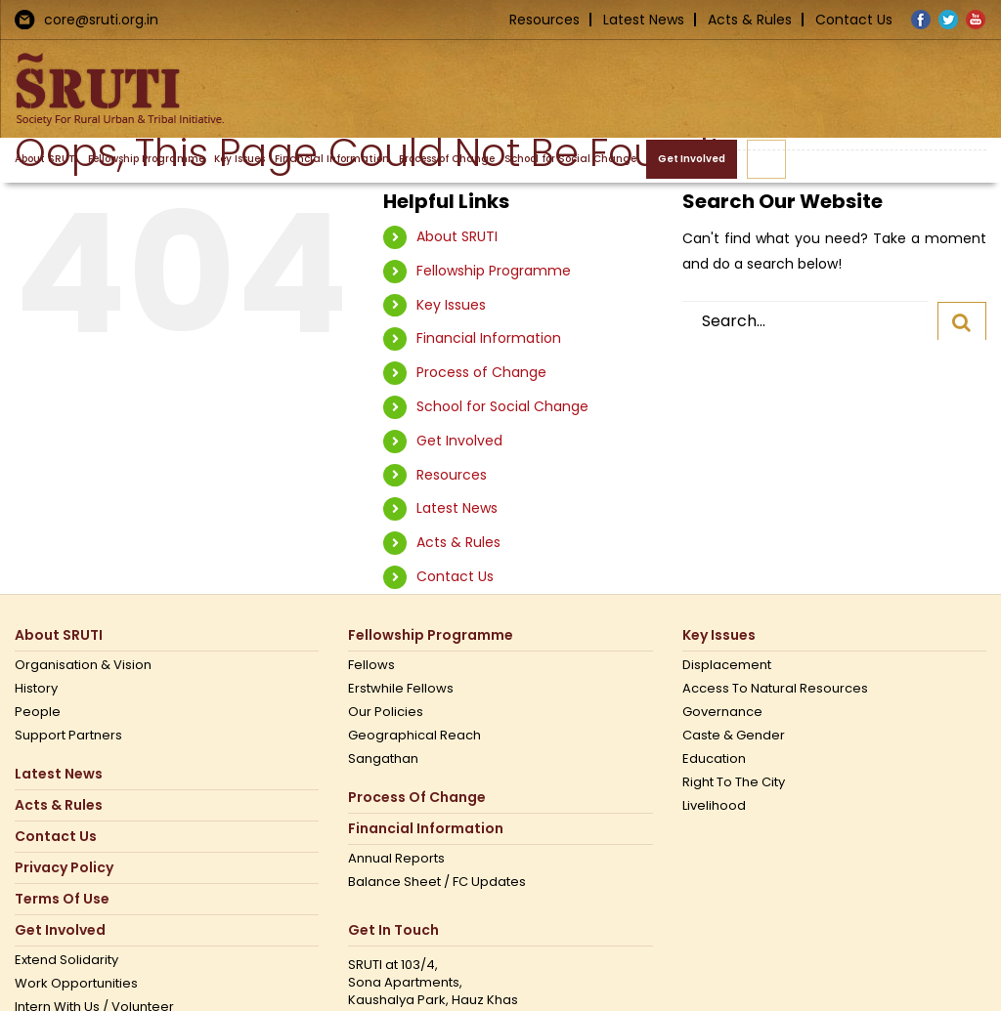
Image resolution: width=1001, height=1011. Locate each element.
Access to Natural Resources (775, 688)
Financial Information (488, 338)
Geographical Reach (414, 735)
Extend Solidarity (66, 960)
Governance (722, 712)
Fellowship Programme (493, 270)
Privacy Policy (64, 868)
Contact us (56, 836)
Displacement (726, 665)
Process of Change (481, 372)
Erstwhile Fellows (401, 688)
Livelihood (714, 806)
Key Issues (451, 305)
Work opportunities (76, 983)
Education (714, 759)
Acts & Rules (750, 19)
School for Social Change (502, 406)
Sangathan (383, 759)
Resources (544, 19)
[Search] (961, 321)
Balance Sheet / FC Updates (437, 882)
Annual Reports (396, 858)
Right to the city (733, 782)
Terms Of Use (62, 899)
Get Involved (459, 440)
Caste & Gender (733, 735)
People (38, 712)
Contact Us (853, 19)
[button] (766, 159)
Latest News (643, 19)
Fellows (371, 665)
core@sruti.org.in (101, 19)
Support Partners (68, 735)
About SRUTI (457, 236)
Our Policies (385, 712)
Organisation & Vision (83, 665)
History (36, 688)
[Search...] (805, 320)
